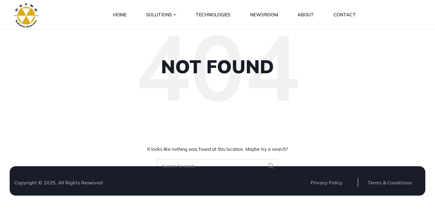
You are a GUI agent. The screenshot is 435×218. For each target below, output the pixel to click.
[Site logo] (26, 15)
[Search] (217, 168)
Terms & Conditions (389, 185)
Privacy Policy (327, 185)
